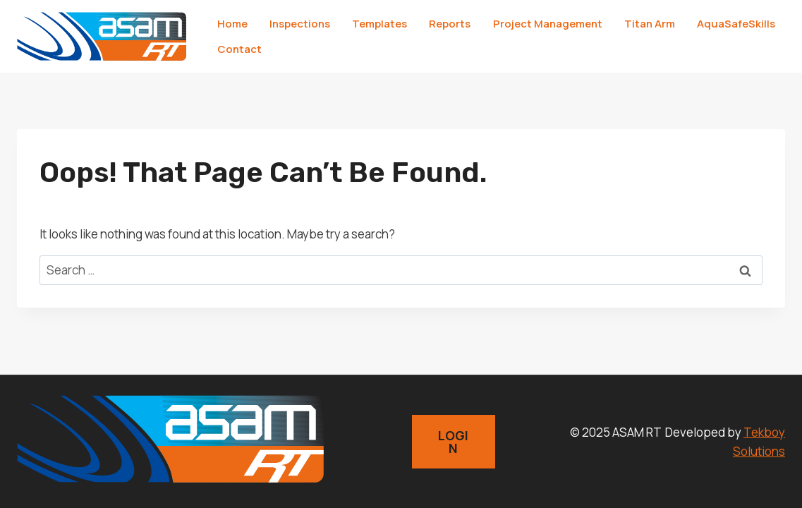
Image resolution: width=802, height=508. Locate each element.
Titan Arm (649, 23)
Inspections (299, 23)
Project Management (547, 23)
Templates (379, 23)
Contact (239, 49)
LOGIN (453, 441)
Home (232, 23)
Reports (449, 23)
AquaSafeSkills (736, 23)
